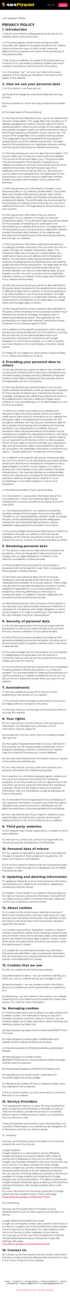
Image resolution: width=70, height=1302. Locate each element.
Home (7, 1281)
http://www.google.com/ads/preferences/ (26, 1244)
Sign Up (51, 5)
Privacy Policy (31, 1281)
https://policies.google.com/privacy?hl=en (26, 1197)
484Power (18, 5)
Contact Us (17, 1281)
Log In (63, 5)
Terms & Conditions (49, 1281)
